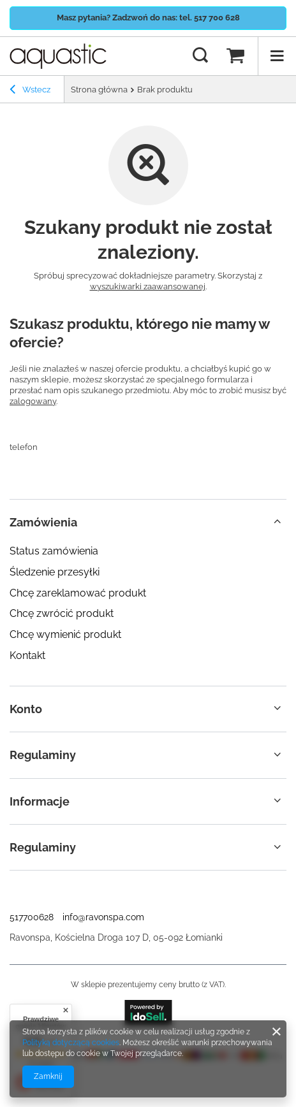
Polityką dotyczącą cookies (70, 1042)
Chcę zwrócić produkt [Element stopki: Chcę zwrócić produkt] (62, 613)
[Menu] (277, 56)
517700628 (32, 917)
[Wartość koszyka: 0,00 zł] (235, 56)
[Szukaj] (200, 56)
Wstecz (30, 91)
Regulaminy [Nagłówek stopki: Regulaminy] (43, 755)
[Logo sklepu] (58, 56)
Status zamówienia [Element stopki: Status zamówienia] (54, 551)
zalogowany (33, 401)
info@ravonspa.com (103, 917)
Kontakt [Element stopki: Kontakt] (27, 655)
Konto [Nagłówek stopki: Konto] (26, 709)
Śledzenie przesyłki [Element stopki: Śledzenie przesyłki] (55, 572)
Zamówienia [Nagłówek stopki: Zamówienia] (43, 522)
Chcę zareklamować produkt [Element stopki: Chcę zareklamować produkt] (78, 593)
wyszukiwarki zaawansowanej (147, 286)
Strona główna (99, 89)
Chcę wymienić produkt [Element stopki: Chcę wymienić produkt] (65, 634)
